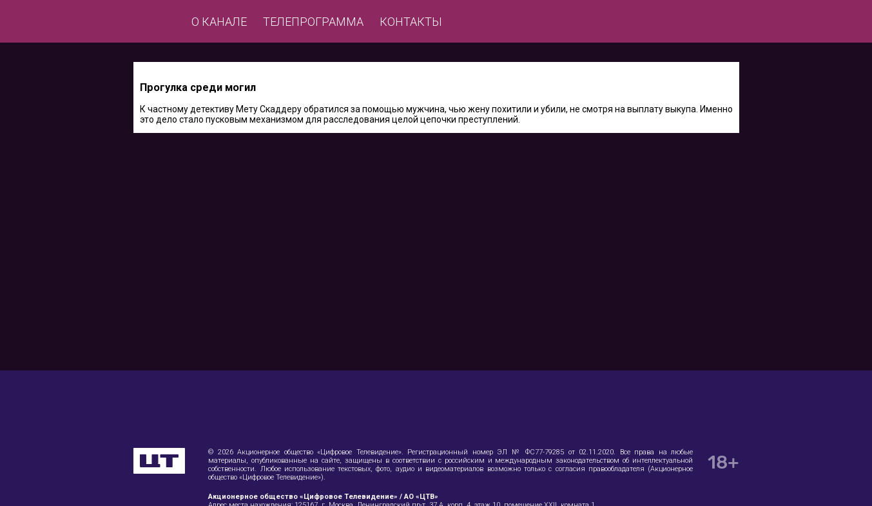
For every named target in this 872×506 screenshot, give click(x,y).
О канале (219, 21)
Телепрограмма (313, 21)
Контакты (411, 21)
